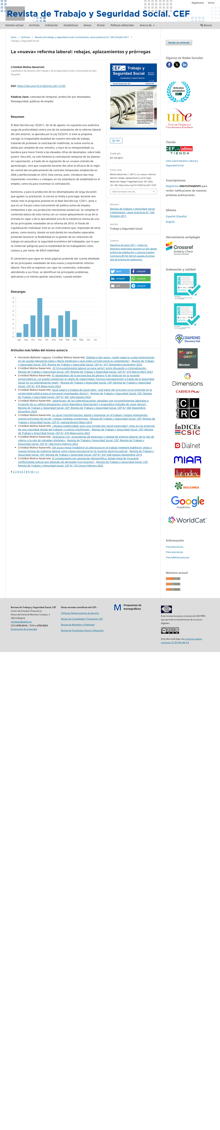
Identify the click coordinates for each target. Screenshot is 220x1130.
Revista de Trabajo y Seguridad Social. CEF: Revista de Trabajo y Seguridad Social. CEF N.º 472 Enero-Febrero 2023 (83, 463)
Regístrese (172, 186)
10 (31, 471)
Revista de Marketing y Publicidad (77, 624)
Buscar (206, 25)
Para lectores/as (174, 546)
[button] (120, 271)
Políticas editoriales (122, 25)
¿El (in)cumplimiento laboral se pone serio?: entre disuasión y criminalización (99, 368)
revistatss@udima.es (21, 621)
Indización (51, 25)
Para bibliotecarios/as (177, 557)
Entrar (211, 2)
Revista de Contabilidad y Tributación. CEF (82, 618)
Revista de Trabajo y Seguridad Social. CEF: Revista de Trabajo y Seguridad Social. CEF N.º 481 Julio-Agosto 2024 (85, 395)
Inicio (14, 37)
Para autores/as (174, 552)
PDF (117, 140)
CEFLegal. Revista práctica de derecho (80, 613)
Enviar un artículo (179, 42)
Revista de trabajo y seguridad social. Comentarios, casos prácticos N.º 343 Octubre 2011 (82, 37)
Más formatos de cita (124, 191)
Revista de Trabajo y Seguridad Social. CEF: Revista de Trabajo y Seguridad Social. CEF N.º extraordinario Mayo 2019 (86, 420)
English (170, 221)
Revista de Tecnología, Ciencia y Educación (82, 630)
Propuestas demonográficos (132, 606)
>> (37, 471)
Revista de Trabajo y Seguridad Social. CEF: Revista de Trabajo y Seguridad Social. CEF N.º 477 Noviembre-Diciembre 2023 (86, 362)
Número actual (14, 25)
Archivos (34, 25)
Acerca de (146, 25)
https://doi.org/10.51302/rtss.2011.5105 (41, 86)
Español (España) (176, 216)
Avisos (87, 25)
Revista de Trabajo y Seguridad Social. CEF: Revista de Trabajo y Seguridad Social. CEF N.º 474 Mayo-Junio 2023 (85, 431)
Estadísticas (71, 25)
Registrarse (198, 2)
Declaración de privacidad (24, 629)
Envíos (101, 25)
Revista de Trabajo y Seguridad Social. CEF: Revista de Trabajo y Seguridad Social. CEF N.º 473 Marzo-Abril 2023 (85, 371)
